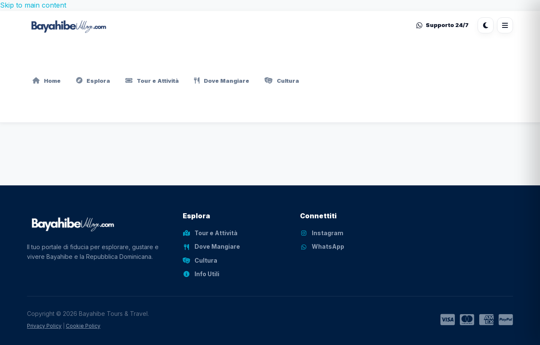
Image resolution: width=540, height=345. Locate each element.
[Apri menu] (505, 25)
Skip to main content (33, 5)
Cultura (282, 80)
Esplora (93, 80)
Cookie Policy (83, 326)
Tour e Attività (152, 80)
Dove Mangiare (221, 80)
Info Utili (201, 273)
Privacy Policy (44, 326)
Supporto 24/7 (442, 25)
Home (46, 80)
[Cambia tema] (486, 25)
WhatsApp (322, 246)
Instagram (321, 232)
